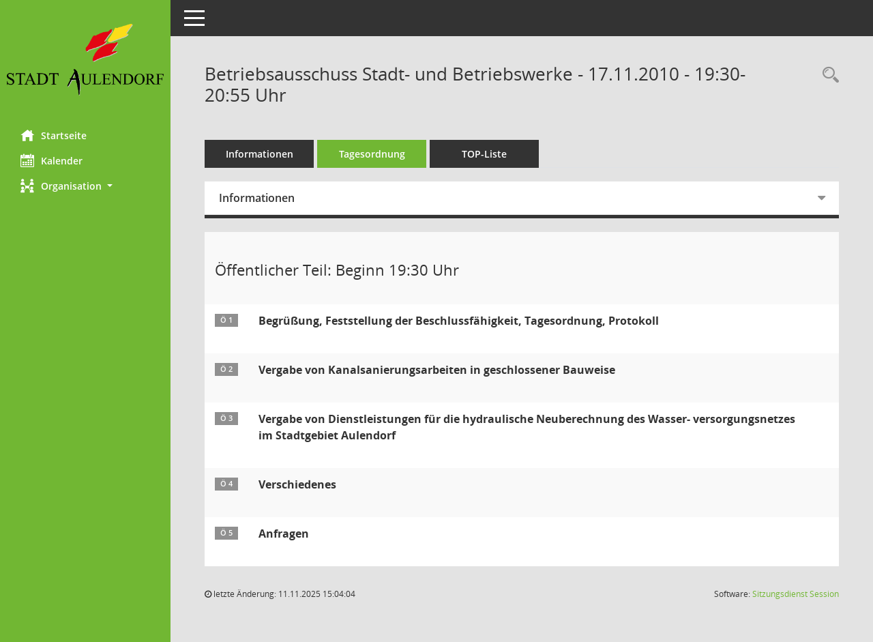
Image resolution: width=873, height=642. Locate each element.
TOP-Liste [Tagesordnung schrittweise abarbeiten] (484, 153)
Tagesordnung (372, 153)
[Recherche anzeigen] (827, 75)
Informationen (259, 153)
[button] (85, 186)
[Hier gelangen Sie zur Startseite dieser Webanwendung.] (85, 60)
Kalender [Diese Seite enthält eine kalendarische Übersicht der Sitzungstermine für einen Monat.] (51, 160)
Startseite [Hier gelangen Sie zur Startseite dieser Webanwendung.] (53, 135)
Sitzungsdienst (795, 594)
